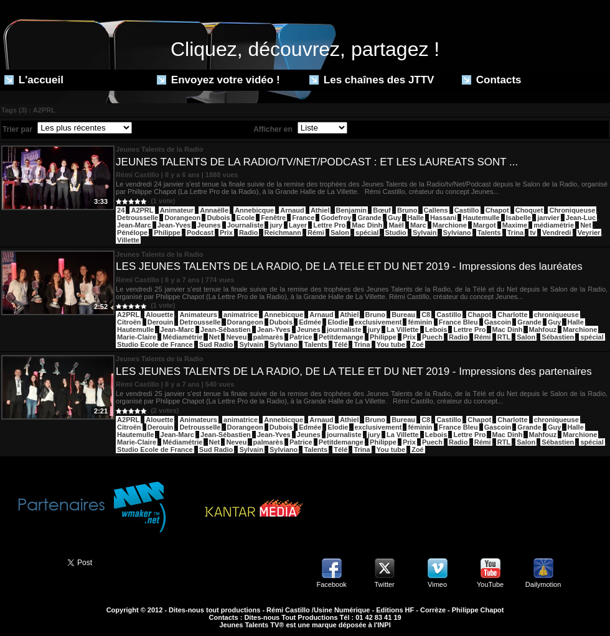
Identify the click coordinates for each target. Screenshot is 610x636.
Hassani (443, 217)
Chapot (497, 210)
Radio (248, 232)
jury (276, 225)
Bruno (407, 210)
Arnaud (292, 210)
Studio (395, 232)
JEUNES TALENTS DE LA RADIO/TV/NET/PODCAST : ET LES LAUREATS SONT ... (317, 162)
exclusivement (378, 322)
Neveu (236, 337)
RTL (503, 337)
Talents (489, 232)
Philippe (167, 232)
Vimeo (437, 584)
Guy (394, 217)
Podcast (200, 232)
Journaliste (245, 225)
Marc (418, 225)
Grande (369, 217)
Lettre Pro (329, 225)
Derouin (161, 322)
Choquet (529, 210)
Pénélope (132, 232)
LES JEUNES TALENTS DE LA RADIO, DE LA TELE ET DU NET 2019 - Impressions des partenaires (354, 371)
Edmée (310, 322)
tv (533, 232)
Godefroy (336, 217)
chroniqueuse (556, 314)
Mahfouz (543, 329)
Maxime (514, 225)
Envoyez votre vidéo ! (218, 80)
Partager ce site (28, 561)
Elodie (337, 322)
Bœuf (382, 210)
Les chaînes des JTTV (371, 80)
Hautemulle (480, 217)
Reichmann (283, 232)
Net (585, 225)
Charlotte (512, 314)
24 (120, 210)
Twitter (384, 584)
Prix (226, 232)
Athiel (320, 210)
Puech (432, 337)
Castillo (466, 210)
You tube (391, 344)
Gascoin (497, 322)
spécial (366, 232)
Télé (340, 344)
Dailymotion (543, 584)
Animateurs (198, 314)
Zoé (417, 344)
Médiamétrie (182, 337)
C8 (425, 314)
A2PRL (142, 210)
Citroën (129, 322)
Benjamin (351, 210)
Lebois (436, 329)
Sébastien (558, 337)
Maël (395, 225)
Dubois (218, 217)
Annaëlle (214, 210)
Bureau (403, 314)
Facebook (331, 584)
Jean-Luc (581, 217)
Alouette (159, 314)
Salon (340, 232)
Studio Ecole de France (155, 344)
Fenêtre (273, 217)
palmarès (268, 337)
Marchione (450, 225)
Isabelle (518, 217)
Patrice (300, 337)
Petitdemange (341, 337)
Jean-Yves (174, 225)
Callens (436, 210)
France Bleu (458, 322)
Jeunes (209, 225)
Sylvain (425, 232)
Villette (128, 240)
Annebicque (254, 210)
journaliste (344, 329)
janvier (548, 217)
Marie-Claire (136, 337)
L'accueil (33, 80)
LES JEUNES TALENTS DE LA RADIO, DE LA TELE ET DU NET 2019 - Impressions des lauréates (349, 266)
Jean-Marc (134, 225)
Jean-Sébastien (225, 329)
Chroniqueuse (572, 210)
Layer (298, 225)
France (303, 217)
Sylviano (457, 232)
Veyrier (589, 232)
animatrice (240, 314)
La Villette (403, 329)
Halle (416, 217)
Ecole (246, 217)
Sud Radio (216, 344)
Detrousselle (137, 217)
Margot (484, 225)
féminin (420, 322)
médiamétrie (553, 225)
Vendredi (556, 232)
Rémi (315, 232)
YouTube (490, 584)
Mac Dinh (367, 225)
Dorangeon (182, 217)
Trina (515, 232)
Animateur (177, 210)
